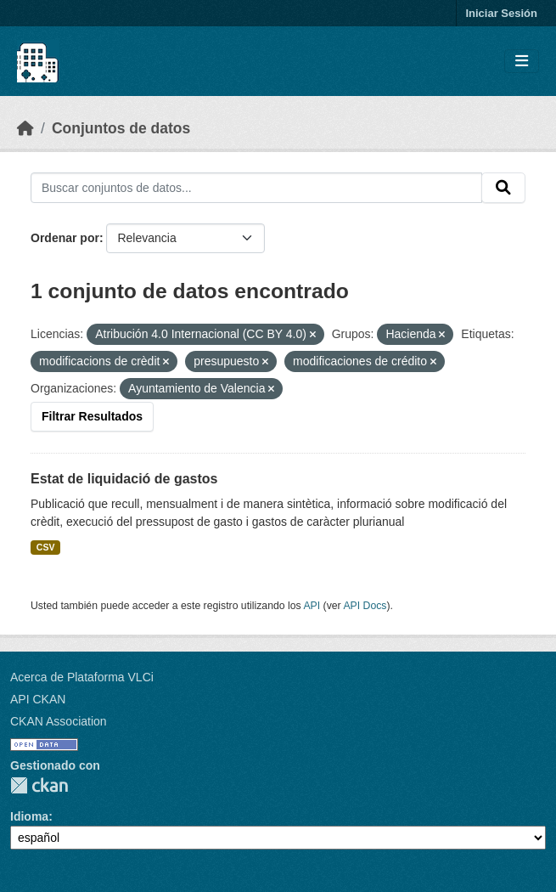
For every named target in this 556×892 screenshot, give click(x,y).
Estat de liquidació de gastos (124, 478)
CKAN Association (58, 721)
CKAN (39, 785)
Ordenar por (65, 238)
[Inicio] (25, 128)
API (311, 606)
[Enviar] (503, 187)
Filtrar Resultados (92, 416)
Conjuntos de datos (121, 128)
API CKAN (37, 699)
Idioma (29, 816)
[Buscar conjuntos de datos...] (256, 187)
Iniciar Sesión (501, 13)
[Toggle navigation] (521, 61)
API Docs (364, 606)
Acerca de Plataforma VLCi (82, 677)
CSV (46, 547)
